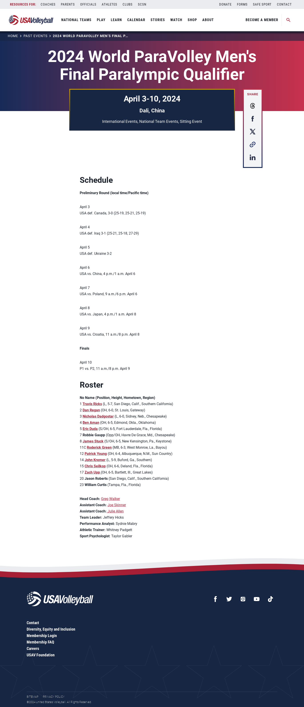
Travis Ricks (92, 404)
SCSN (142, 4)
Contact (284, 4)
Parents (68, 4)
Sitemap (32, 696)
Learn (116, 20)
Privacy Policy (54, 696)
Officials (88, 4)
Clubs (128, 4)
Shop (192, 20)
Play (101, 20)
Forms (242, 4)
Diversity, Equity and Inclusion (51, 629)
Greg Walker (110, 499)
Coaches (48, 4)
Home (13, 36)
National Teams (76, 20)
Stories (158, 20)
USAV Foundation (41, 655)
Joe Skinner (116, 505)
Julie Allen (115, 511)
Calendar (136, 20)
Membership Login (42, 635)
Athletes (109, 4)
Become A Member (262, 20)
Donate (225, 4)
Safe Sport (262, 4)
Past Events (36, 36)
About (208, 20)
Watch (176, 20)
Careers (33, 648)
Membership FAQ (40, 642)
